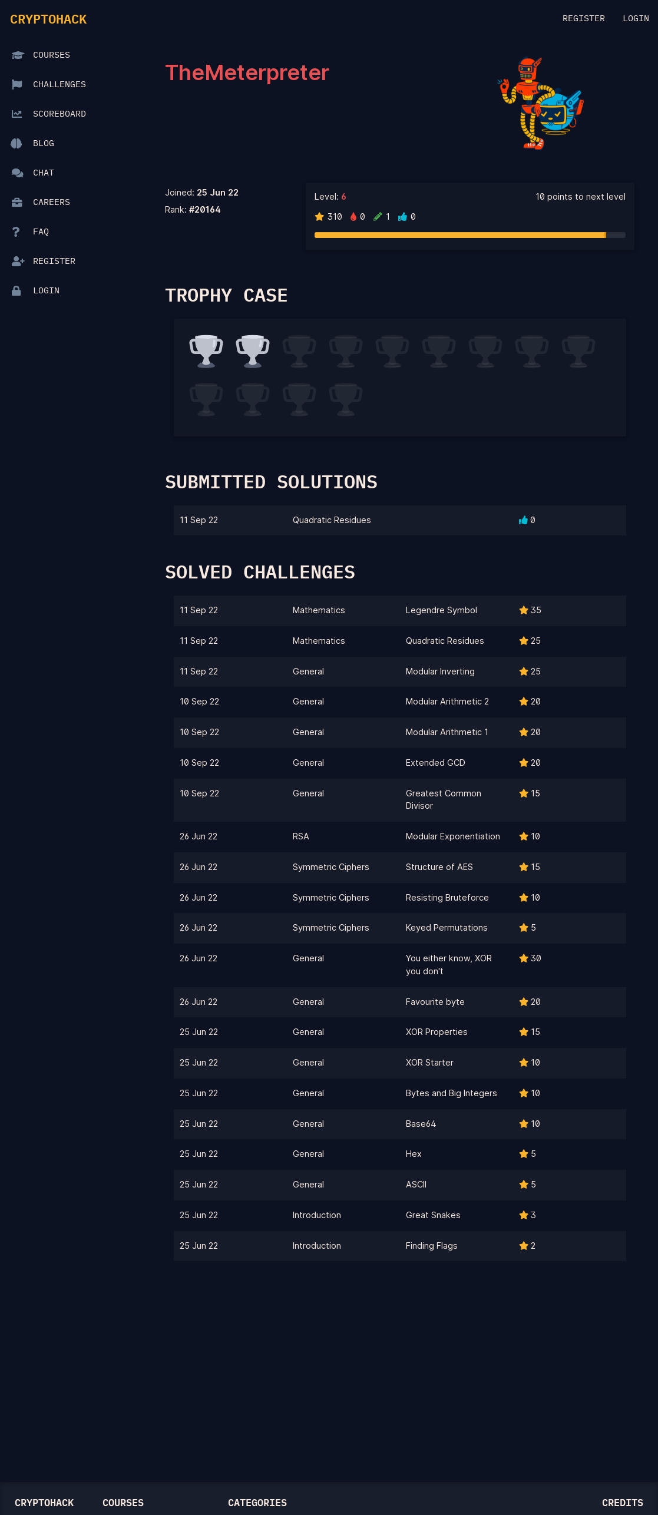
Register (584, 19)
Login (636, 19)
